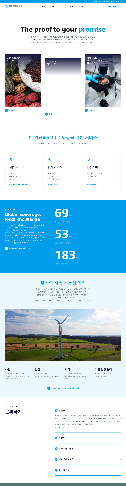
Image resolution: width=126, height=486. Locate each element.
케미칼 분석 (14, 179)
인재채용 (82, 6)
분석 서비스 (90, 110)
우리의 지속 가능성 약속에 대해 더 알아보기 (63, 391)
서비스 (53, 6)
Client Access (114, 6)
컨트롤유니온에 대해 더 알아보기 (17, 251)
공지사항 (63, 6)
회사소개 (43, 6)
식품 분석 (13, 176)
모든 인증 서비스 (92, 187)
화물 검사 (52, 176)
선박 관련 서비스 (54, 182)
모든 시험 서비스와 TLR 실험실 (19, 187)
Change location (110, 1)
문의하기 (72, 6)
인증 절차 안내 (92, 179)
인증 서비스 (10, 110)
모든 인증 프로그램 (94, 176)
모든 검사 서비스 (53, 187)
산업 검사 (52, 179)
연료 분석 (13, 182)
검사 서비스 (50, 116)
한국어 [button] (118, 1)
